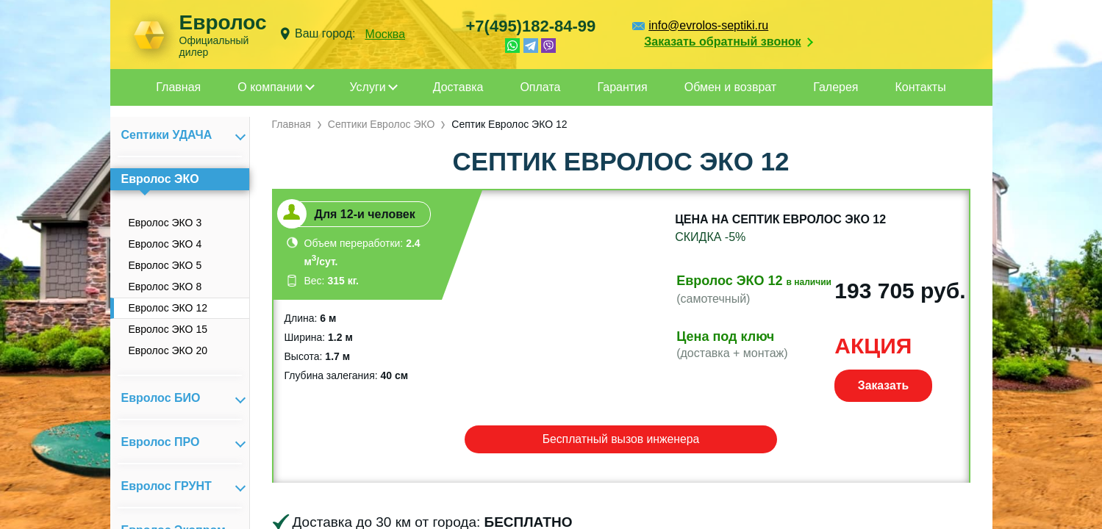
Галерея (835, 87)
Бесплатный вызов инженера (621, 439)
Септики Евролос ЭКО (381, 124)
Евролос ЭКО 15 (168, 329)
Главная (178, 87)
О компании (269, 87)
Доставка (458, 87)
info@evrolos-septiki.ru (708, 25)
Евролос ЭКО (160, 179)
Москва (385, 34)
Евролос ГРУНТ (166, 486)
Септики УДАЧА (166, 135)
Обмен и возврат (730, 87)
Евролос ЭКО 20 (168, 350)
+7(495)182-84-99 (531, 26)
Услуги (368, 87)
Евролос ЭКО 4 (165, 244)
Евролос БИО (161, 398)
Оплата (540, 87)
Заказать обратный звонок (722, 41)
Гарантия (622, 87)
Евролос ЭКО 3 (165, 222)
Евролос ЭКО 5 (165, 265)
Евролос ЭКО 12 (168, 308)
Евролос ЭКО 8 (165, 286)
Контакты (920, 87)
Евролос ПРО (160, 442)
